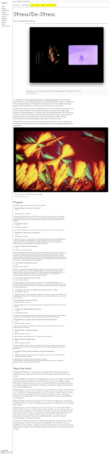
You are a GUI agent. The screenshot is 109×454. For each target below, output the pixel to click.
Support (4, 18)
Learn (4, 16)
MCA (15, 1)
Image (32, 5)
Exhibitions (5, 10)
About (4, 8)
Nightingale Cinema (51, 100)
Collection (5, 14)
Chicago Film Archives (35, 100)
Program (43, 5)
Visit (3, 6)
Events (4, 12)
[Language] (6, 452)
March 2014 (27, 1)
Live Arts (17, 5)
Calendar (20, 1)
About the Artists (51, 5)
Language (4, 450)
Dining (4, 22)
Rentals (4, 20)
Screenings (25, 5)
